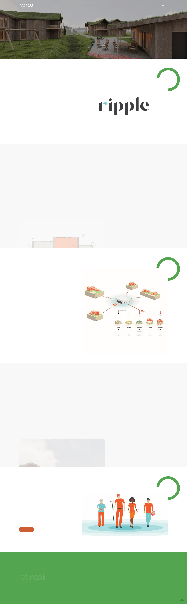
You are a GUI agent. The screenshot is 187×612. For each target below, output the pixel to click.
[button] (163, 5)
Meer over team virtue (26, 529)
